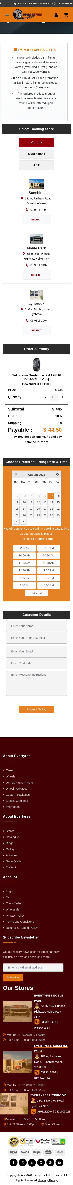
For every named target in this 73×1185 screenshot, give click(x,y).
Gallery (10, 849)
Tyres (9, 770)
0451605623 (62, 1111)
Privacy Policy (15, 915)
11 (30, 502)
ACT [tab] (36, 165)
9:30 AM (49, 548)
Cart (8, 897)
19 (38, 508)
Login (9, 891)
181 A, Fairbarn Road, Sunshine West (36, 201)
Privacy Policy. (48, 1180)
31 (24, 521)
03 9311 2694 (36, 320)
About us (11, 855)
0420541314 (42, 1078)
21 (51, 508)
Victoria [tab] (36, 142)
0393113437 (45, 1022)
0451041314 (42, 1027)
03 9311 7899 (36, 209)
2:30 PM (49, 577)
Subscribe (13, 977)
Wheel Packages (16, 788)
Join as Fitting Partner (20, 782)
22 (58, 508)
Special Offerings (17, 800)
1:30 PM (49, 570)
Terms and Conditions (20, 921)
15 (58, 502)
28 (51, 515)
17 (24, 508)
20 (45, 508)
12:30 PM (24, 570)
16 (16, 508)
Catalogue (12, 837)
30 (16, 521)
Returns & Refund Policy (22, 927)
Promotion (13, 806)
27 (45, 515)
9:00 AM (24, 548)
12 (38, 502)
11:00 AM (24, 562)
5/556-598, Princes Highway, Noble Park (36, 256)
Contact (11, 867)
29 (58, 515)
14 (51, 502)
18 (30, 508)
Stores (10, 831)
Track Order (13, 903)
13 (45, 502)
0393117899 (45, 1072)
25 (30, 515)
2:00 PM (24, 577)
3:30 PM (24, 585)
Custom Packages (18, 794)
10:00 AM (24, 555)
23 (16, 515)
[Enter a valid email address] (33, 967)
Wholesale (12, 909)
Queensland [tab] (36, 153)
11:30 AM (48, 562)
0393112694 (41, 1111)
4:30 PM (37, 592)
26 (38, 515)
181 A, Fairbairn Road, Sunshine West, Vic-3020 (48, 1062)
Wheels (10, 776)
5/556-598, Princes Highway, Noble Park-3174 (49, 1011)
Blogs (9, 843)
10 (24, 502)
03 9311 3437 (36, 265)
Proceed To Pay (36, 709)
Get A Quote (13, 861)
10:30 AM (49, 555)
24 (24, 515)
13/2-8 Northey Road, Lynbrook (36, 312)
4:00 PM (49, 585)
